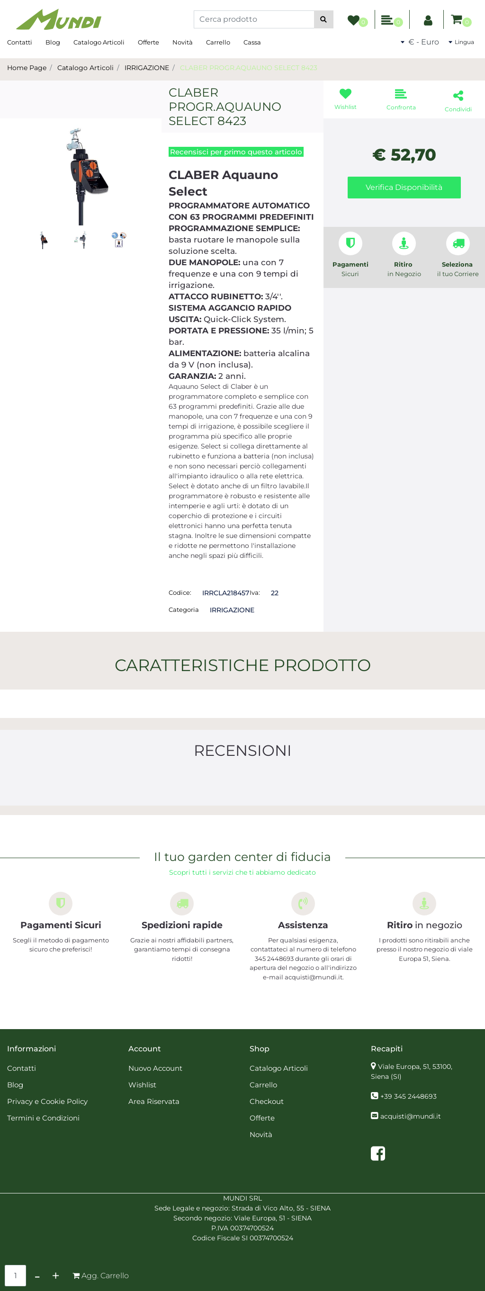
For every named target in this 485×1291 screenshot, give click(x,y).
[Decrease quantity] (37, 1275)
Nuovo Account (155, 1068)
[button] (323, 19)
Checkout (267, 1101)
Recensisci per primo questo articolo (236, 151)
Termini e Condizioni (43, 1117)
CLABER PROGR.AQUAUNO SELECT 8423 (248, 67)
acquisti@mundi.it (410, 1116)
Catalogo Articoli (99, 42)
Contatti (19, 42)
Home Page (26, 67)
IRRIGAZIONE (147, 67)
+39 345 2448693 (408, 1096)
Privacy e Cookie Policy (47, 1101)
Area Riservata (154, 1101)
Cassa (252, 42)
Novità (182, 42)
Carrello (218, 42)
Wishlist (142, 1084)
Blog (52, 42)
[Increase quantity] (55, 1275)
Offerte (148, 42)
